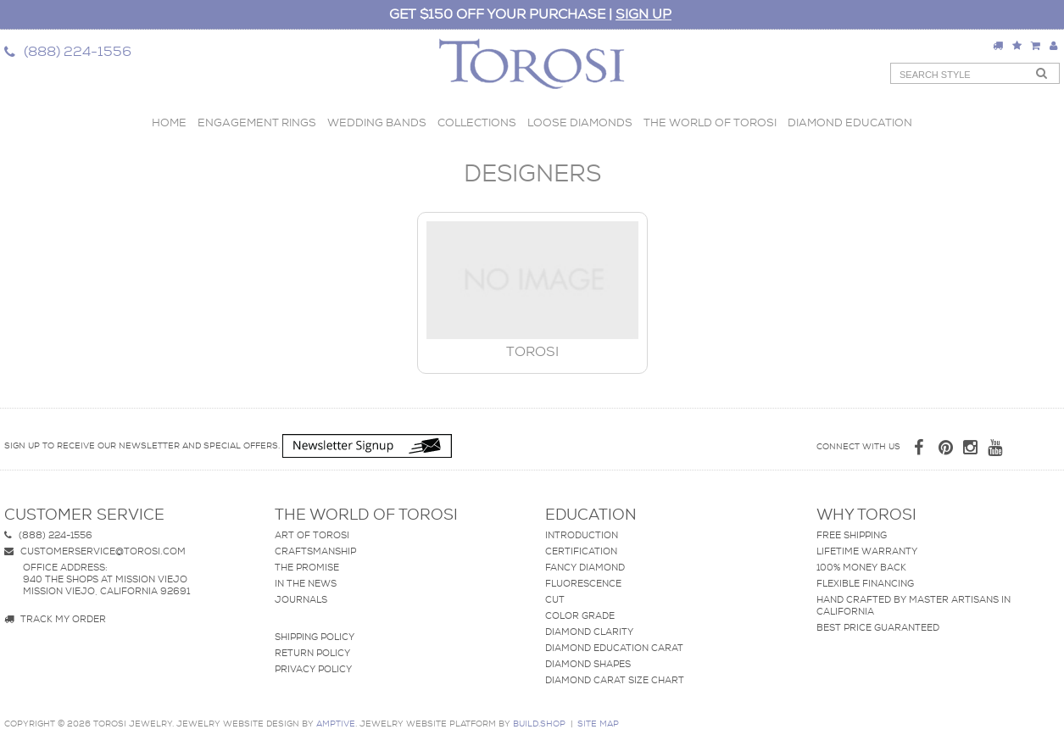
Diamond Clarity (589, 631)
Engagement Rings (257, 122)
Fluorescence (583, 583)
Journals (301, 599)
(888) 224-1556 (48, 535)
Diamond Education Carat (614, 648)
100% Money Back (861, 567)
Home (169, 122)
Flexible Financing (865, 583)
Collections (476, 122)
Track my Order (55, 619)
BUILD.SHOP (539, 723)
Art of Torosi (312, 535)
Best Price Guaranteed (877, 627)
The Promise (307, 567)
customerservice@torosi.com (95, 551)
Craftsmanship (315, 551)
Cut (555, 599)
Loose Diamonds (579, 122)
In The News (306, 583)
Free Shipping (851, 535)
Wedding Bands (376, 122)
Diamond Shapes (588, 664)
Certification (581, 551)
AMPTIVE (335, 723)
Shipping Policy (314, 637)
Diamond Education (850, 122)
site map (598, 723)
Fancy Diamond (585, 567)
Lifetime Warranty (866, 551)
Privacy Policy (313, 669)
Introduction (581, 535)
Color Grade (580, 615)
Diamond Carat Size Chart (614, 680)
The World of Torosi (710, 122)
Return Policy (312, 653)
